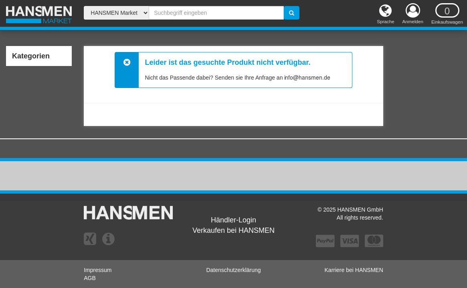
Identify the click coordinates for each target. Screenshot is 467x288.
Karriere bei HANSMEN (354, 270)
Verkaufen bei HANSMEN (233, 230)
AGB (90, 278)
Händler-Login (233, 220)
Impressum (97, 270)
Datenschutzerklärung (233, 270)
